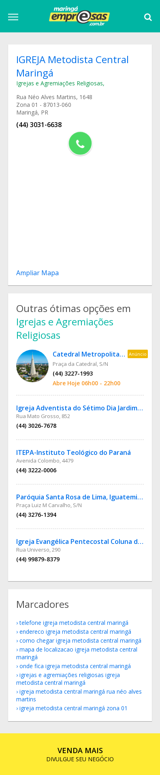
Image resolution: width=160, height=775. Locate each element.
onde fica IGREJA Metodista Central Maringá (75, 666)
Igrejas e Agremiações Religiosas (59, 83)
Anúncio (138, 354)
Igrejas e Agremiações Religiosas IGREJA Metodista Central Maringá (68, 678)
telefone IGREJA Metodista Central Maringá (73, 622)
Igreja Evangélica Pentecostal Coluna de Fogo (87, 541)
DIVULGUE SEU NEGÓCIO (80, 754)
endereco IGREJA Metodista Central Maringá (75, 631)
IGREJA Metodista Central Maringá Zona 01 (73, 708)
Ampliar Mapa (37, 272)
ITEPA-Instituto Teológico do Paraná (73, 452)
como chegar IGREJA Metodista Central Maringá (80, 640)
